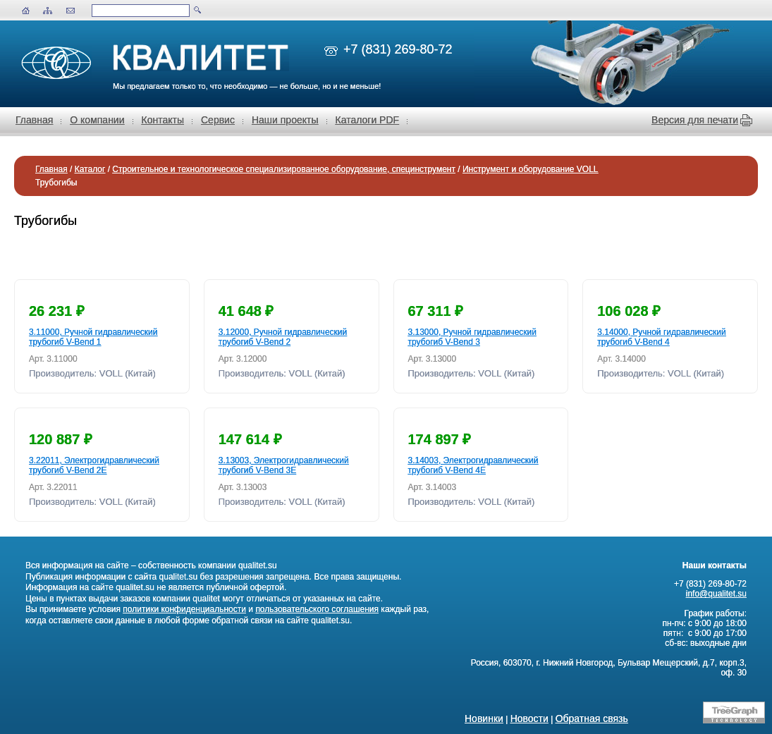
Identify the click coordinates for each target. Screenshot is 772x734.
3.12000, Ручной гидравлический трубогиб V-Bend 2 (283, 337)
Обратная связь (592, 718)
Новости (529, 718)
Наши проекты (285, 120)
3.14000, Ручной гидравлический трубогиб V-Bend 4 (661, 337)
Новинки (484, 718)
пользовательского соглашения (317, 609)
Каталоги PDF (368, 120)
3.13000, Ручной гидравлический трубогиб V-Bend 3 (472, 337)
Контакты (163, 120)
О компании (97, 120)
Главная (34, 120)
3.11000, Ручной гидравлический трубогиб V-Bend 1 (93, 337)
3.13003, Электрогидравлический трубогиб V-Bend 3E (284, 465)
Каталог (90, 169)
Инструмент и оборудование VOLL (530, 169)
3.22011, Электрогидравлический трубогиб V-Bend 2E (94, 465)
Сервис (218, 120)
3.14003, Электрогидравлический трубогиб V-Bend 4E (473, 465)
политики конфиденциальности (184, 609)
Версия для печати (694, 120)
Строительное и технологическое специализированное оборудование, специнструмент (283, 169)
